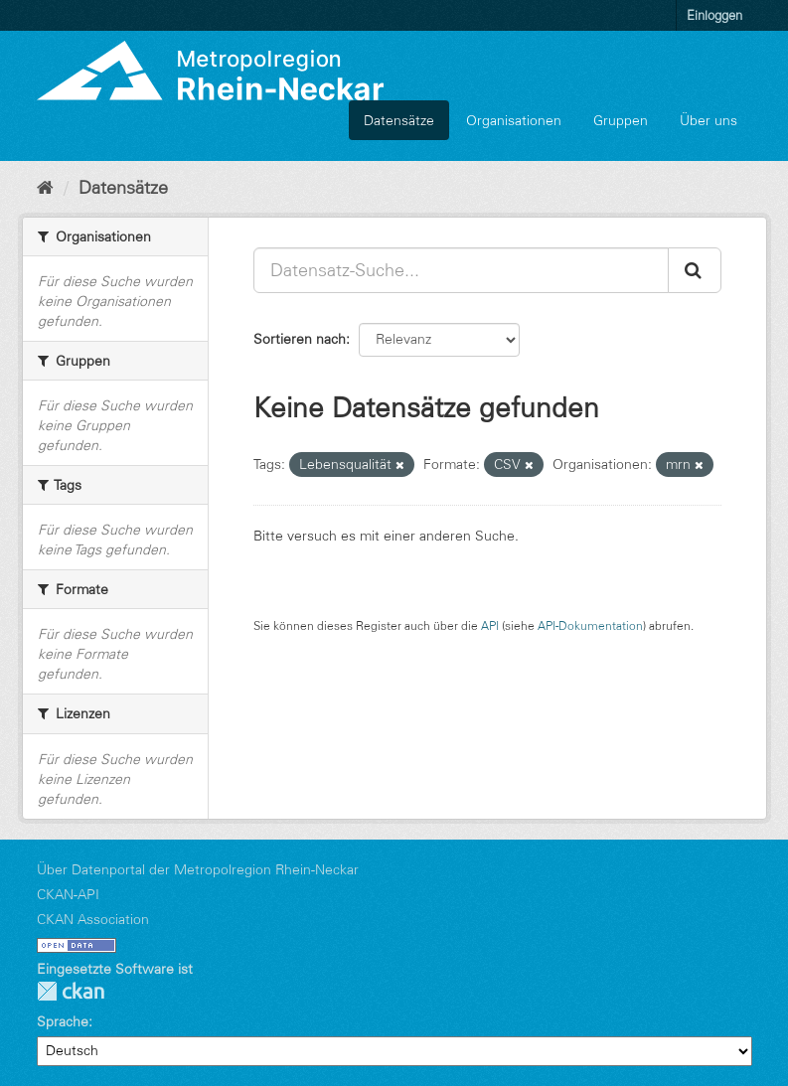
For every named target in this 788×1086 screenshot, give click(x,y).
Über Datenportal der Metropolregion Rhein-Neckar (198, 869)
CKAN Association (93, 919)
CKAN (70, 991)
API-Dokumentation (590, 625)
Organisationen (513, 120)
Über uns (708, 120)
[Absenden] (694, 270)
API (490, 625)
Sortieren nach (299, 339)
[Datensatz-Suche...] (461, 270)
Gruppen (620, 120)
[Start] (45, 188)
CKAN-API (68, 894)
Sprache (62, 1021)
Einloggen (714, 15)
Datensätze (399, 120)
